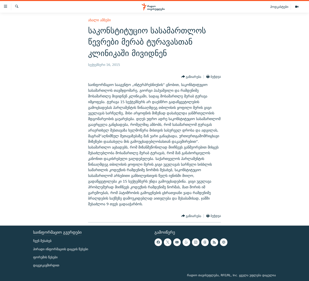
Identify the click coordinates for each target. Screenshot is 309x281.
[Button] (191, 77)
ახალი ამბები (99, 20)
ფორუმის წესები (45, 257)
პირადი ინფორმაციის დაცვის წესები (60, 248)
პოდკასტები (279, 6)
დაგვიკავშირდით (46, 265)
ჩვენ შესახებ (42, 240)
